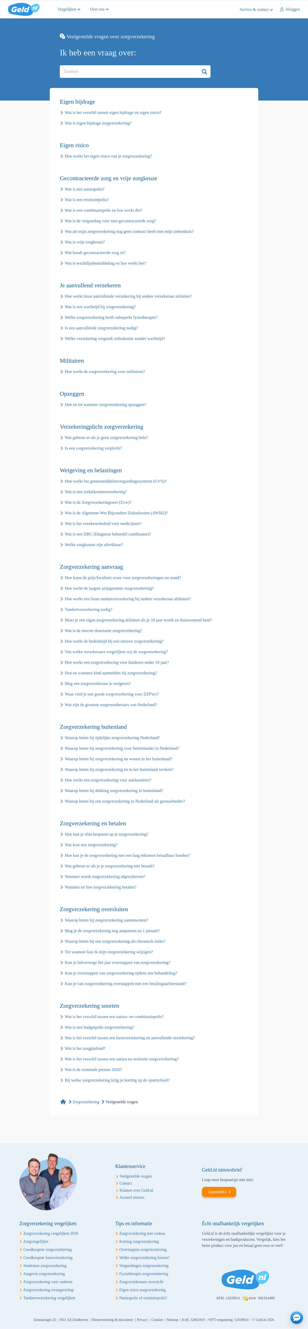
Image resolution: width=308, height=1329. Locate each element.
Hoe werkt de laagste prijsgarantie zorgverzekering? (109, 588)
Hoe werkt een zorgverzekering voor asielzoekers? (108, 780)
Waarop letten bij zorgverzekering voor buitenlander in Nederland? (122, 748)
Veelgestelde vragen (136, 1176)
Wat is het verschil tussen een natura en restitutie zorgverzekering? (122, 1059)
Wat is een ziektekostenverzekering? (96, 491)
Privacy (142, 1320)
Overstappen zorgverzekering (143, 1249)
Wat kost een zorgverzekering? (91, 844)
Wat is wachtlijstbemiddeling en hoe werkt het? (105, 263)
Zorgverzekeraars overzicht (141, 1282)
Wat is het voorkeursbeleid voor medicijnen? (103, 523)
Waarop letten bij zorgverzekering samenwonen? (106, 920)
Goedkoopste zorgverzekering (47, 1249)
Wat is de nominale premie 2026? (93, 1069)
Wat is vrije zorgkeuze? (85, 242)
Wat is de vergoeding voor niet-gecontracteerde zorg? (110, 220)
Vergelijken (67, 9)
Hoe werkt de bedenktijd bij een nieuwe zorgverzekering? (114, 641)
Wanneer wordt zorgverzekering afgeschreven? (105, 876)
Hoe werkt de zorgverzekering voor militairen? (105, 371)
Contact (126, 1183)
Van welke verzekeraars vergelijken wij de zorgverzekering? (116, 651)
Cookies (157, 1320)
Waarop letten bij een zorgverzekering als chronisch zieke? (115, 941)
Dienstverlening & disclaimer (112, 1320)
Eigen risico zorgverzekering (142, 1290)
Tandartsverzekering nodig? (88, 609)
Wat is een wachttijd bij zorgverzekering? (100, 306)
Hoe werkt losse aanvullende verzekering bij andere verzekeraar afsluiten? (128, 296)
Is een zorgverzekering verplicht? (93, 448)
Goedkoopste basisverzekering (48, 1257)
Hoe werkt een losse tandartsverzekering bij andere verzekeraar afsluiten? (128, 598)
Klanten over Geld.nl (136, 1190)
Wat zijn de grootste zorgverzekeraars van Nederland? (111, 704)
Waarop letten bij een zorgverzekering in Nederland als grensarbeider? (125, 801)
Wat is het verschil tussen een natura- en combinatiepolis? (114, 1016)
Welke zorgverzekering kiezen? (144, 1257)
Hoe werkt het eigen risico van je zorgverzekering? (108, 156)
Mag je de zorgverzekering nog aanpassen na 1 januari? (112, 930)
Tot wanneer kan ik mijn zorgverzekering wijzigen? (109, 952)
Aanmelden (217, 1192)
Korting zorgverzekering (139, 1241)
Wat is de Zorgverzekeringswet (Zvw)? (98, 502)
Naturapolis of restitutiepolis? (143, 1298)
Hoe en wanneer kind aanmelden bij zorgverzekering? (111, 673)
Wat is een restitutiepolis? (87, 199)
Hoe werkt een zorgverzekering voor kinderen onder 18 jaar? (117, 662)
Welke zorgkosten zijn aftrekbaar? (94, 544)
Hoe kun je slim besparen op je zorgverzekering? (106, 834)
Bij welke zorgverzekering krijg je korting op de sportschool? (117, 1080)
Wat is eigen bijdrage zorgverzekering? (98, 123)
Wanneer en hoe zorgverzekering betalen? (100, 887)
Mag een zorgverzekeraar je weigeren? (98, 683)
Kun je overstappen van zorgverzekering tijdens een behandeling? (121, 973)
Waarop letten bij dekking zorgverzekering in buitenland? (114, 790)
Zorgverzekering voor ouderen (47, 1282)
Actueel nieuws (132, 1197)
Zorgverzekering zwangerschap (48, 1290)
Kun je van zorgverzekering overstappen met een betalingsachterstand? (125, 983)
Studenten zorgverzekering (45, 1265)
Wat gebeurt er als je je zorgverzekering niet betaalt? (110, 866)
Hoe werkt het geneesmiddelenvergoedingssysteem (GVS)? (116, 481)
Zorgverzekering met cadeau (142, 1233)
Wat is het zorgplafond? (85, 1048)
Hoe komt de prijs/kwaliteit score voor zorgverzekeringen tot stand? (123, 577)
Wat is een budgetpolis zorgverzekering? (99, 1027)
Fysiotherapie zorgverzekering (143, 1274)
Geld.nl (24, 9)
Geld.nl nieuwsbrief (222, 1170)
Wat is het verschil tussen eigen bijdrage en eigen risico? (113, 112)
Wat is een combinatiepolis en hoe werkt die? (103, 210)
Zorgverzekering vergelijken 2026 (50, 1233)
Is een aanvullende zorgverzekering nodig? (101, 328)
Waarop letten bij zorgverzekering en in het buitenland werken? (119, 769)
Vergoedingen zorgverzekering (144, 1265)
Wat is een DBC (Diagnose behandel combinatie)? (108, 534)
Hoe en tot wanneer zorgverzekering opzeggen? (105, 404)
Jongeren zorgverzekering (44, 1274)
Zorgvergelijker (35, 1241)
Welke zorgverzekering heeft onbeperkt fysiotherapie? (111, 317)
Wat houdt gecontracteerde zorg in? (95, 252)
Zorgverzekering (86, 1102)
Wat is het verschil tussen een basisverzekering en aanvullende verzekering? (130, 1037)
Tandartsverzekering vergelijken (49, 1298)
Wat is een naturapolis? (85, 189)
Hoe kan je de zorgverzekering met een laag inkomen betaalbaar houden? (127, 855)
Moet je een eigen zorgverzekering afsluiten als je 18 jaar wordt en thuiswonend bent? (138, 620)
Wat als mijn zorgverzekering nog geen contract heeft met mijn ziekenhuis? (129, 231)
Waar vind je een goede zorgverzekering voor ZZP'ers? (112, 694)
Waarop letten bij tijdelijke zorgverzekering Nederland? (112, 737)
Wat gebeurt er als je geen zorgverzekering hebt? (106, 437)
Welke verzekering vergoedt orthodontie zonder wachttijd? (115, 338)
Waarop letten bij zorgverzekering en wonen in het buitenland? (118, 758)
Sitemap (172, 1320)
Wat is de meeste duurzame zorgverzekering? (103, 630)
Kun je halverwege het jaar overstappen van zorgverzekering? (117, 962)
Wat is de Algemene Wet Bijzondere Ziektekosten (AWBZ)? (116, 513)
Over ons (97, 9)
